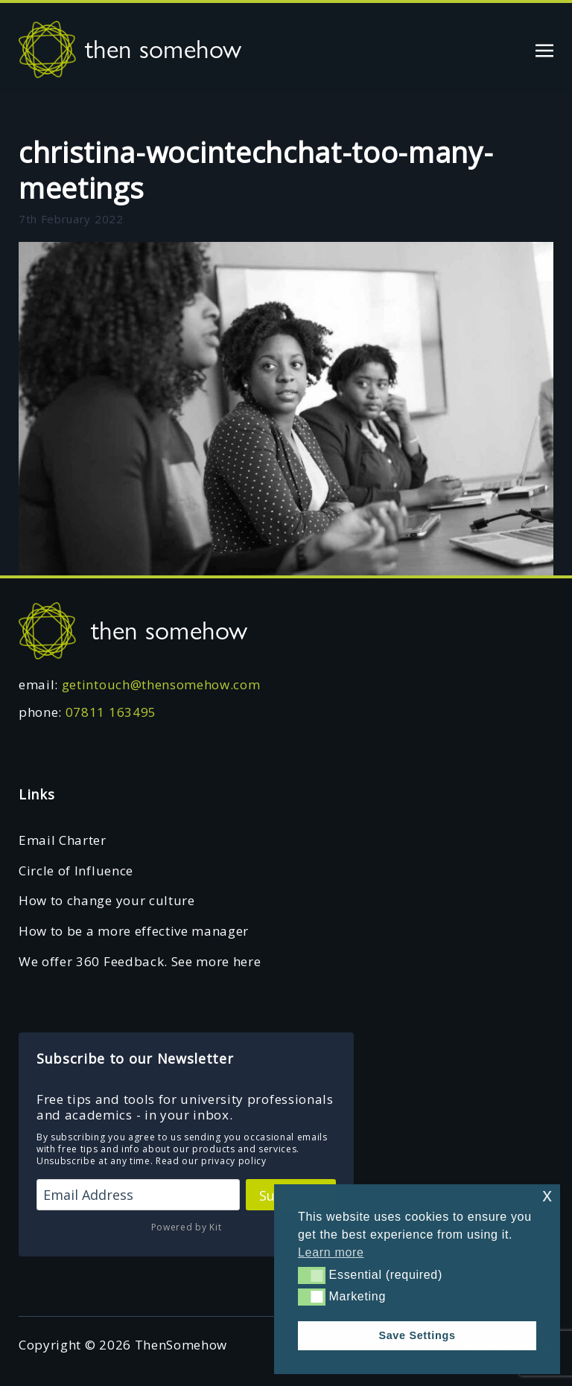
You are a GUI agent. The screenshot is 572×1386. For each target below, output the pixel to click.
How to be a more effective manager (134, 930)
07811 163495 (111, 712)
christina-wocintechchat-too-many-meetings (256, 169)
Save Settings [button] (416, 1335)
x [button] (547, 1195)
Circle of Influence (76, 870)
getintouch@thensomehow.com (161, 684)
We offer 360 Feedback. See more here (140, 961)
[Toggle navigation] (544, 48)
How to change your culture (107, 900)
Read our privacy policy (211, 1161)
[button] (311, 1275)
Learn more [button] (331, 1252)
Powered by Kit (186, 1227)
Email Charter (63, 840)
